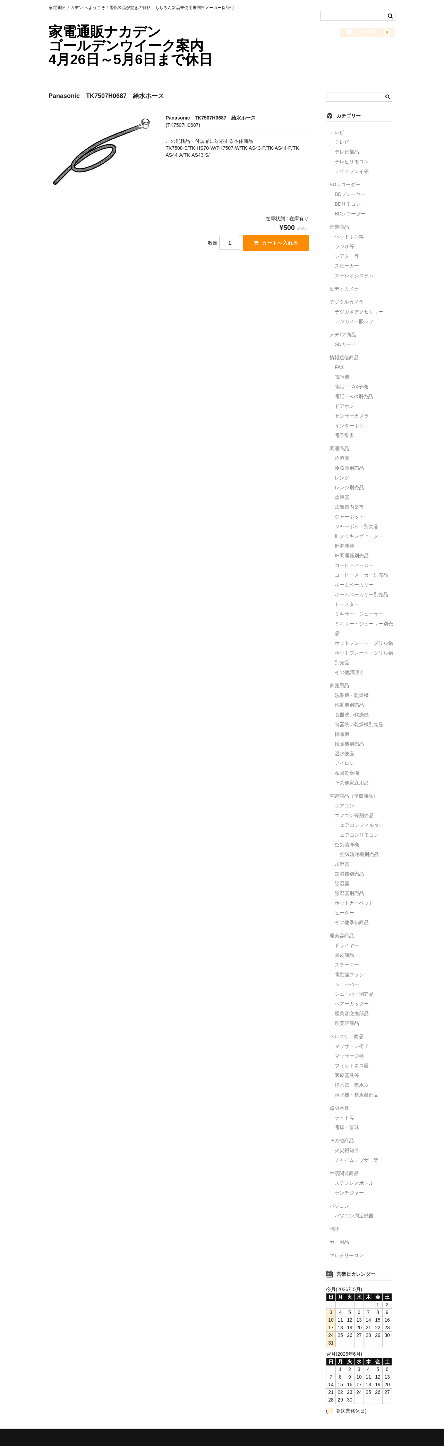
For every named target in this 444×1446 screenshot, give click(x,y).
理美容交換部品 (352, 1013)
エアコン (344, 805)
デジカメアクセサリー (359, 311)
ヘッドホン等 (349, 236)
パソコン (339, 1206)
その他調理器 (349, 672)
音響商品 (339, 227)
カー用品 (339, 1242)
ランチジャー (349, 1193)
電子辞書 (344, 435)
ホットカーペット (354, 903)
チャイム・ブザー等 (356, 1160)
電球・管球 (347, 1127)
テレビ (337, 132)
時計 (334, 1229)
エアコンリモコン (359, 835)
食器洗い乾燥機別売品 (359, 724)
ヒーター (344, 912)
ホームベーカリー (354, 585)
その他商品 (342, 1140)
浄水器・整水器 (352, 1085)
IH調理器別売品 (352, 555)
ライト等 (344, 1117)
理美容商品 (342, 935)
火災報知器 (347, 1150)
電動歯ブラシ (349, 974)
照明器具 (339, 1108)
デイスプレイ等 (352, 171)
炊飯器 (342, 497)
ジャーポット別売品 (356, 526)
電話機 (342, 377)
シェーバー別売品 (354, 994)
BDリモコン (348, 204)
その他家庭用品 (352, 783)
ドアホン (344, 406)
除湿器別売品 (349, 893)
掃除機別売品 (349, 744)
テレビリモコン (352, 161)
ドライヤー (347, 945)
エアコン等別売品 (354, 815)
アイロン (344, 763)
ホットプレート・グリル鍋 (364, 643)
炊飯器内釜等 (349, 507)
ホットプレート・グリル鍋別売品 (364, 657)
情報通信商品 (344, 357)
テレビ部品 (347, 152)
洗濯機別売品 (349, 705)
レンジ (342, 477)
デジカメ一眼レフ (354, 321)
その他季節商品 (352, 922)
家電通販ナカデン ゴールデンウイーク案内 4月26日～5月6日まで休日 (142, 45)
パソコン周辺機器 (354, 1215)
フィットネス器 (352, 1065)
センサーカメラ (352, 416)
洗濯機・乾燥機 (352, 695)
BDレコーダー (345, 184)
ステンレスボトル (354, 1183)
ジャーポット (349, 516)
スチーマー (347, 965)
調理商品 (339, 448)
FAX (339, 367)
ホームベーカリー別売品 (361, 594)
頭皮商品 (344, 955)
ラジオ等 (344, 246)
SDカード (345, 344)
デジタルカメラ (347, 302)
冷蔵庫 (342, 458)
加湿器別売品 (349, 874)
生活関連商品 (344, 1173)
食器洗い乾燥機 (352, 714)
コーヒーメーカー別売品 (361, 575)
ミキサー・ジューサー (359, 614)
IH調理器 (344, 546)
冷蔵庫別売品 (349, 468)
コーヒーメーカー (354, 565)
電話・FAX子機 (351, 386)
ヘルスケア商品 (347, 1036)
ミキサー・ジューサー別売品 (364, 628)
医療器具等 (347, 1075)
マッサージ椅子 (352, 1046)
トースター (347, 604)
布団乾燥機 (347, 773)
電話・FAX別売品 (354, 396)
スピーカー (347, 266)
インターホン (349, 425)
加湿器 (342, 864)
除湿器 (342, 883)
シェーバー (347, 984)
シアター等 (347, 256)
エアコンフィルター (362, 825)
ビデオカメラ (344, 288)
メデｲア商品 (343, 334)
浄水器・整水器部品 (356, 1095)
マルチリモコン (347, 1255)
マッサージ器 (349, 1056)
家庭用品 (339, 685)
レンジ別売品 (349, 487)
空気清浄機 (347, 844)
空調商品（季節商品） (354, 796)
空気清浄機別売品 (359, 854)
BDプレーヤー (350, 194)
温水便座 (344, 753)
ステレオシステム (354, 275)
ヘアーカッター (352, 1004)
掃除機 (342, 734)
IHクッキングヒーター (359, 536)
